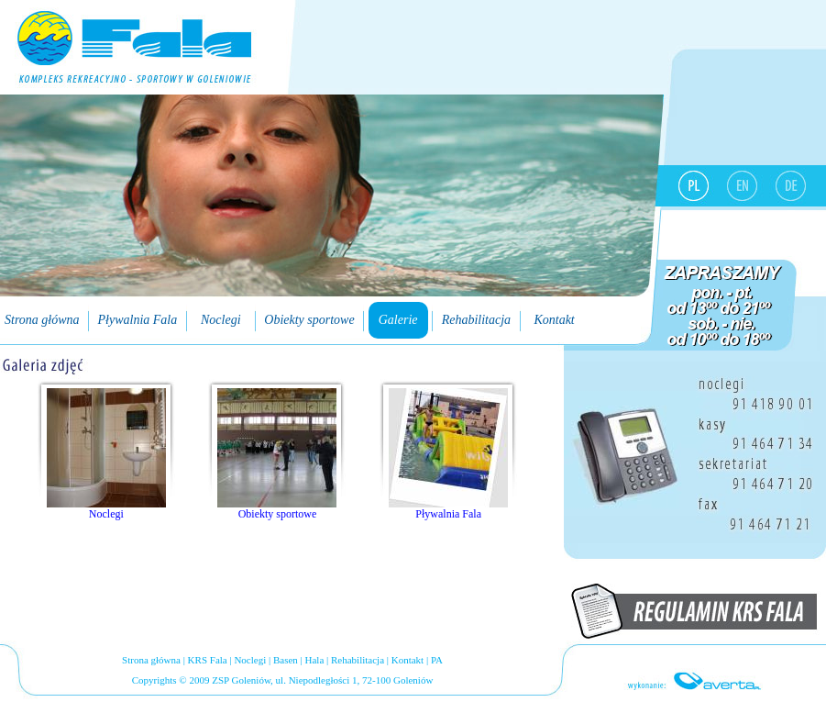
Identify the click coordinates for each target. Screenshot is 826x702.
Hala (315, 659)
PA (437, 659)
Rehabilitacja (357, 659)
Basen (285, 659)
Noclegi (250, 659)
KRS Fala (207, 659)
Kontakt (407, 659)
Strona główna (151, 659)
